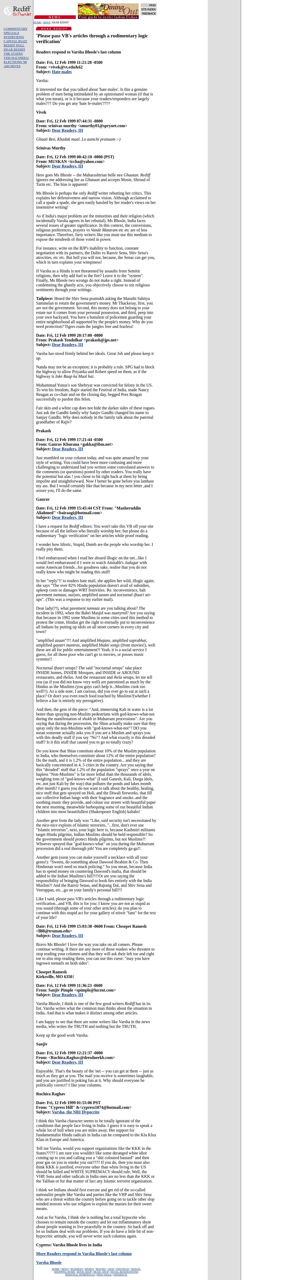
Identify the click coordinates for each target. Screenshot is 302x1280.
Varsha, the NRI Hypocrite (75, 1112)
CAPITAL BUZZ (15, 41)
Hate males (62, 72)
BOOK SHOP (84, 1271)
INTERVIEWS (14, 37)
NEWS (46, 22)
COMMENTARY (16, 29)
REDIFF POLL (14, 45)
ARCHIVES (12, 66)
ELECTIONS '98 (15, 62)
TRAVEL (135, 1269)
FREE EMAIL (104, 1274)
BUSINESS (76, 1269)
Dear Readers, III (67, 130)
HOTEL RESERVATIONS (124, 1271)
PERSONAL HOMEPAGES (80, 1274)
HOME (37, 22)
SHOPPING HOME (64, 1271)
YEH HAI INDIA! (16, 58)
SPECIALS (11, 33)
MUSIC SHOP (101, 1271)
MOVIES (101, 1269)
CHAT (111, 1269)
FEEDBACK (120, 1274)
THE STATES (13, 54)
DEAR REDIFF (14, 49)
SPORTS (89, 1269)
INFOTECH (122, 1269)
